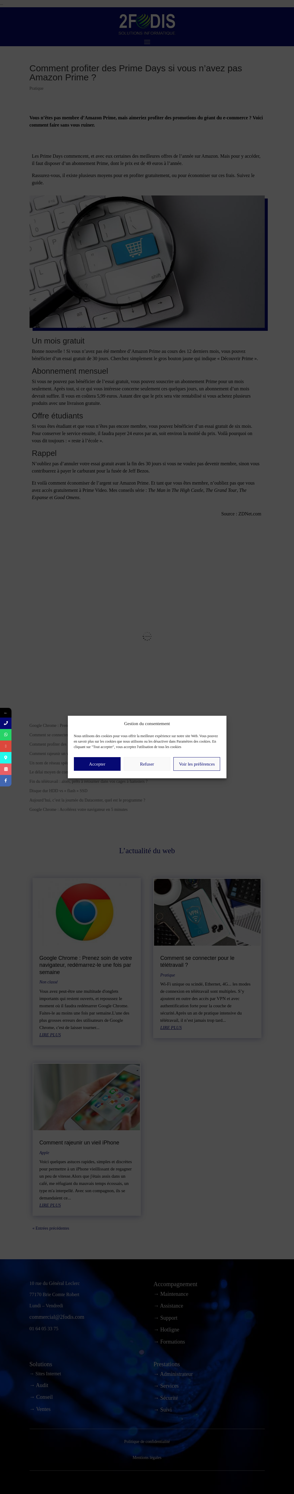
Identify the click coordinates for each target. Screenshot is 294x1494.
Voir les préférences (197, 779)
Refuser (147, 779)
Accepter (97, 779)
